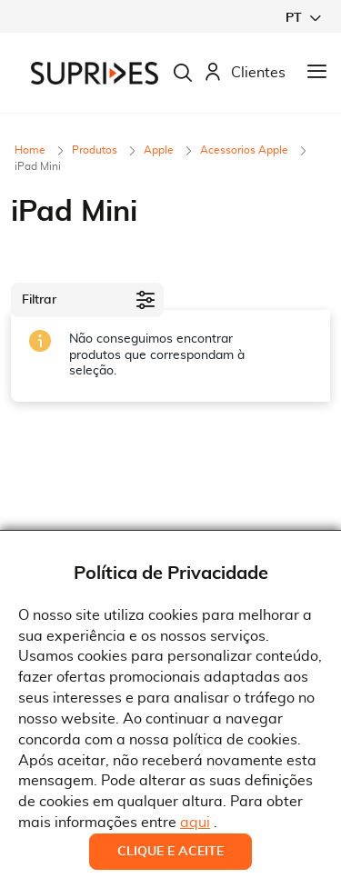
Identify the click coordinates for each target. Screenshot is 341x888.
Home (31, 150)
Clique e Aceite (170, 851)
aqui (195, 822)
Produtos (96, 150)
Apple (160, 150)
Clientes (245, 73)
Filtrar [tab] (39, 300)
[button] (303, 17)
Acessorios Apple (245, 150)
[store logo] (94, 73)
